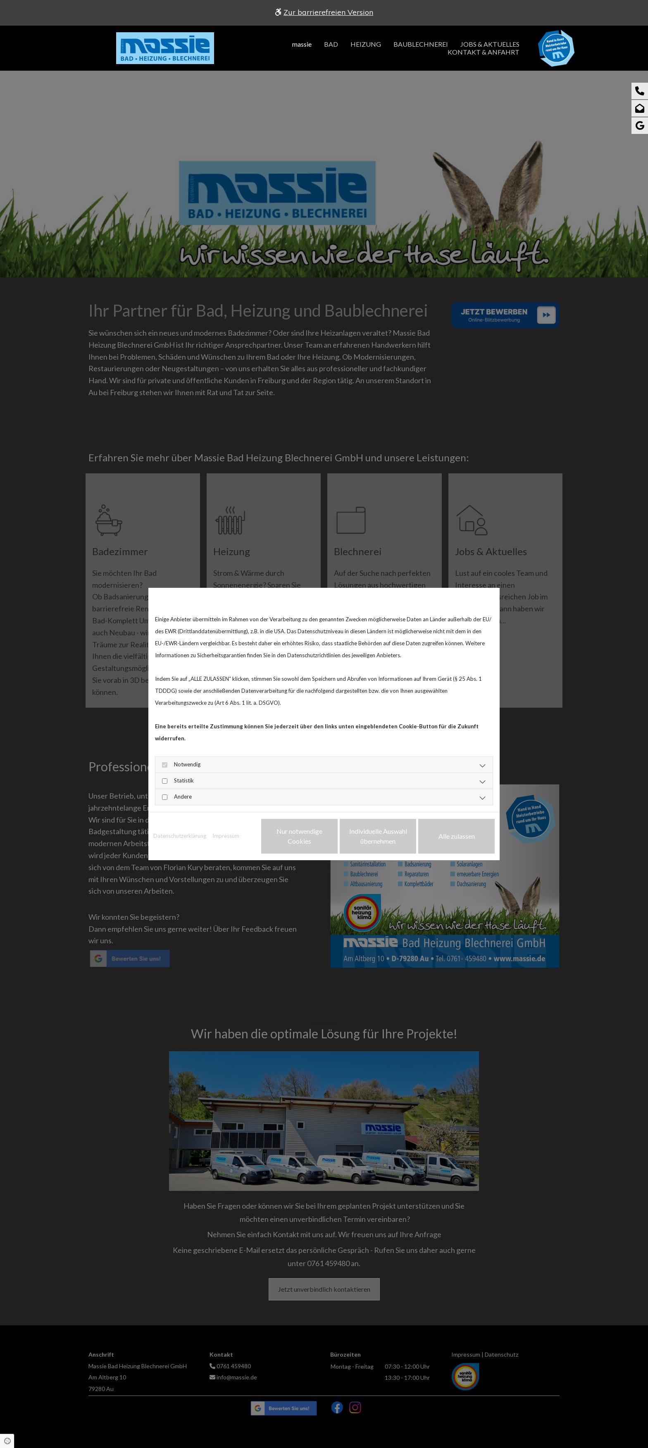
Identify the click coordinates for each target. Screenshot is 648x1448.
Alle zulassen (456, 836)
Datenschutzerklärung (179, 836)
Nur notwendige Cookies (299, 836)
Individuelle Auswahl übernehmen (378, 836)
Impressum (225, 836)
